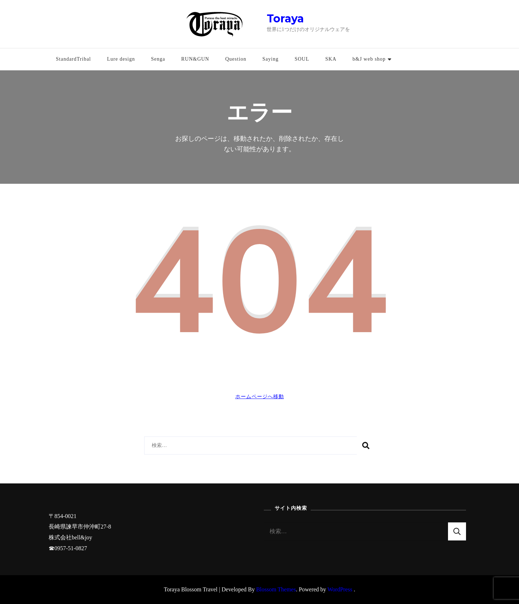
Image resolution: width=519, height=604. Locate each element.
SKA (330, 59)
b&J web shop (369, 59)
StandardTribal (73, 59)
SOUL (301, 59)
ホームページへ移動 (259, 396)
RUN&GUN (195, 59)
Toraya (285, 18)
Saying (270, 59)
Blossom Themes (276, 589)
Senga (158, 59)
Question (236, 59)
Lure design (121, 59)
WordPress (340, 589)
